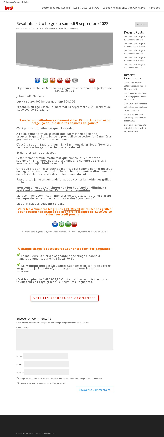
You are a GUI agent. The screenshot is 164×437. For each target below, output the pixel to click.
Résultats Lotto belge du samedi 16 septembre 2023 (135, 128)
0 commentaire (71, 28)
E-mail (19, 364)
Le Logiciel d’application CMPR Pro (123, 8)
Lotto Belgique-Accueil (56, 8)
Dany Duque (25, 28)
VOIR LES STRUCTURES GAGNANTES (64, 298)
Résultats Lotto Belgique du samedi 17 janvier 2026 (135, 85)
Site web (20, 372)
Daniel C (127, 82)
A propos (154, 8)
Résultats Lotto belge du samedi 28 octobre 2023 (135, 117)
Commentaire (22, 327)
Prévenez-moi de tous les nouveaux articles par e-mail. (42, 383)
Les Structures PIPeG (86, 8)
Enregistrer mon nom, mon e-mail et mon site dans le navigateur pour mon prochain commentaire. (61, 378)
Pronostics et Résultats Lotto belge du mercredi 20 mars (135, 107)
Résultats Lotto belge (54, 28)
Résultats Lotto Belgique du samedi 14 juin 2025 (135, 96)
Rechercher (141, 24)
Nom (19, 356)
